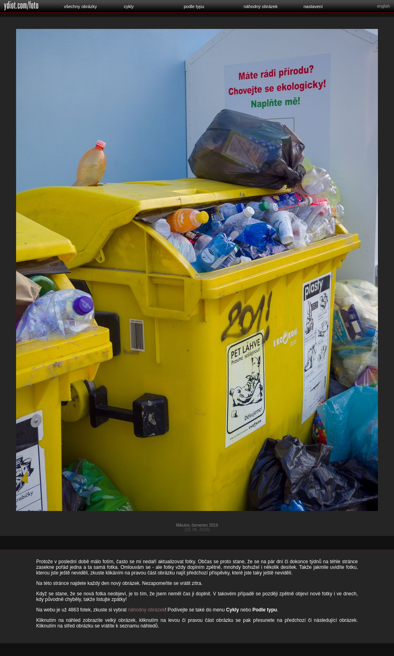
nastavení (313, 6)
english (383, 6)
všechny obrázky (80, 6)
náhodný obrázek (260, 6)
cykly (128, 6)
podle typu (194, 6)
